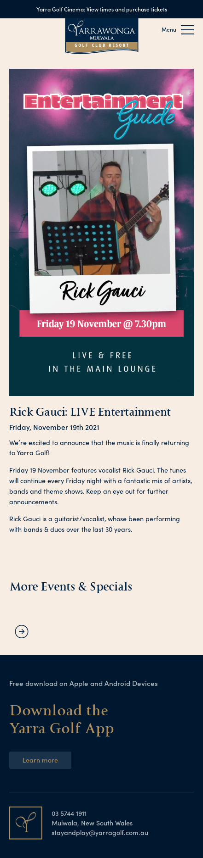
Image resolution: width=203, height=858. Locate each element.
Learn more (40, 759)
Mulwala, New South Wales (92, 822)
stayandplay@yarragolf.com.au (100, 832)
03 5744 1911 (69, 813)
